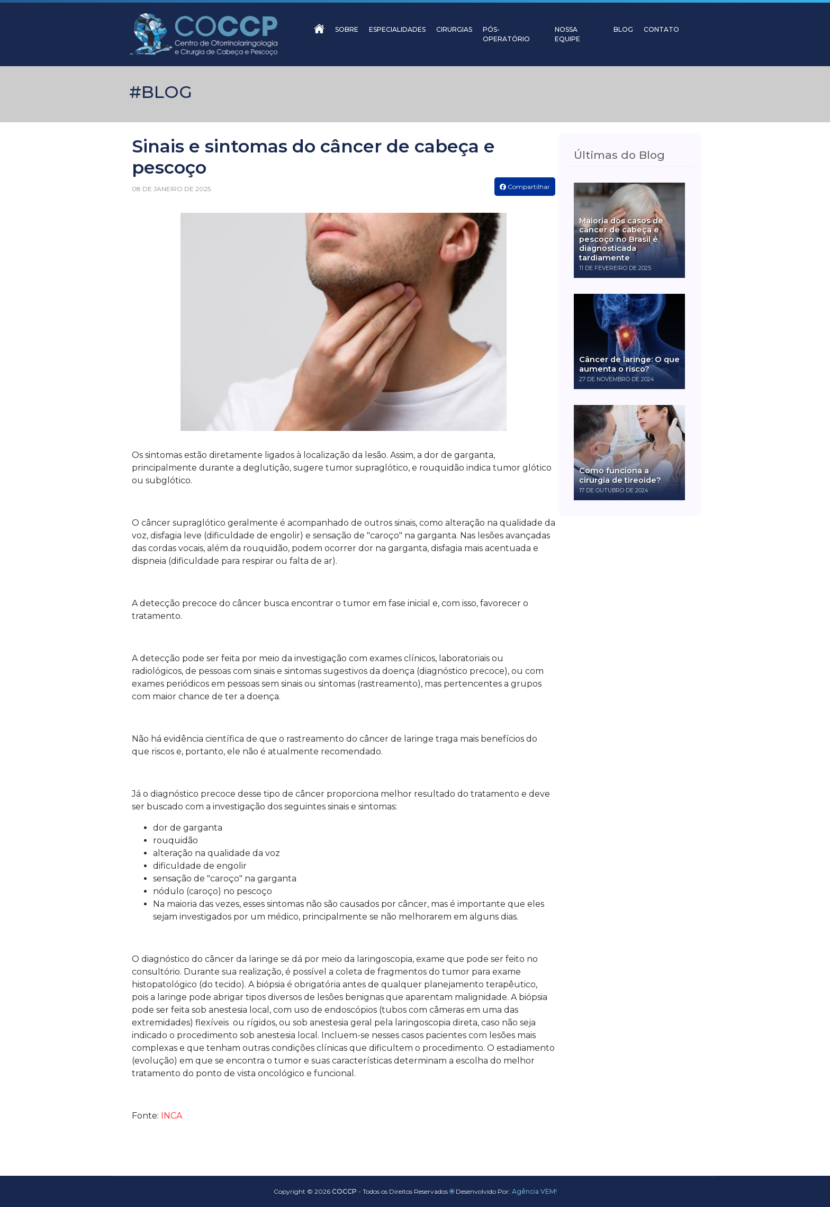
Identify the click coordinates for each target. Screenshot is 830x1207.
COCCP (344, 1191)
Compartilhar (525, 187)
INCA (171, 1116)
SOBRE (346, 29)
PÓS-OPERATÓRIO (506, 34)
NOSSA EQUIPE (567, 34)
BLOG (623, 29)
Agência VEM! (534, 1191)
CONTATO (661, 29)
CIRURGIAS (454, 29)
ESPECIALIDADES (397, 29)
